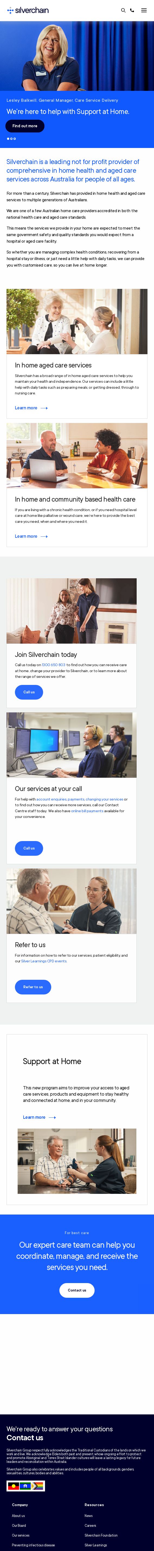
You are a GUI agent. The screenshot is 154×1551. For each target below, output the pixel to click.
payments (76, 799)
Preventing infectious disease (33, 1545)
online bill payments (87, 811)
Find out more (24, 126)
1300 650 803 (53, 665)
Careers (90, 1526)
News (88, 1516)
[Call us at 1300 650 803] (132, 10)
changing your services (104, 799)
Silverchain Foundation (101, 1535)
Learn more (26, 408)
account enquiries (51, 799)
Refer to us (33, 987)
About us (18, 1516)
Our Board (19, 1526)
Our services (20, 1535)
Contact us (77, 1290)
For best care (77, 1233)
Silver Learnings (96, 1545)
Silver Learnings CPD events (43, 961)
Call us (29, 692)
